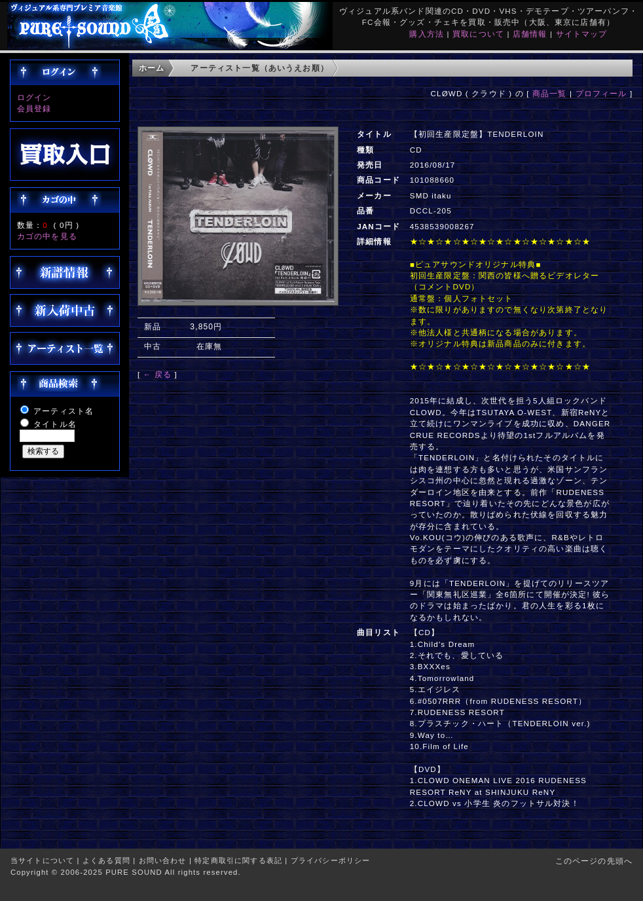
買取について (478, 33)
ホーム (151, 68)
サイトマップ (582, 33)
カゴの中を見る (47, 236)
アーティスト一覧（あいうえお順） (260, 68)
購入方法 (426, 33)
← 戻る (157, 374)
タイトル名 (55, 424)
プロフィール (601, 93)
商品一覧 (549, 93)
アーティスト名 (63, 411)
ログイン (34, 97)
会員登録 (34, 108)
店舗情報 (530, 33)
